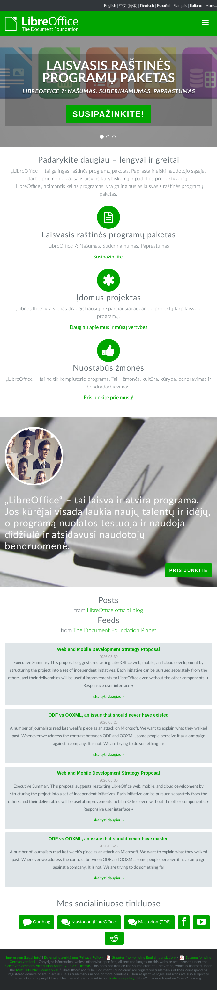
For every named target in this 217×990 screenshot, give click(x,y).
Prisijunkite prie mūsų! (108, 397)
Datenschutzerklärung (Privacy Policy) (73, 957)
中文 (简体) (128, 6)
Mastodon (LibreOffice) (89, 922)
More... (211, 6)
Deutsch (147, 6)
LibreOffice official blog (115, 610)
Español (163, 6)
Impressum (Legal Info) (23, 957)
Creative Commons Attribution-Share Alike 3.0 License (47, 966)
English (110, 6)
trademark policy (122, 978)
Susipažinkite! (108, 114)
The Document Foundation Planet (114, 630)
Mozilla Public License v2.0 (37, 970)
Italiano (196, 6)
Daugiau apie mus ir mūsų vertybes (108, 327)
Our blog (36, 922)
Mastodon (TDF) (149, 922)
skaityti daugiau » (108, 697)
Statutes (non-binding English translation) (144, 957)
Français (180, 6)
